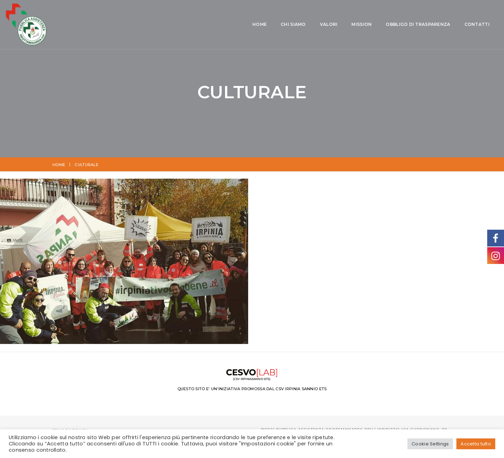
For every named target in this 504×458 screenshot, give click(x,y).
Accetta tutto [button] (476, 444)
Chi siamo (168, 25)
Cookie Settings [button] (430, 444)
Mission (237, 25)
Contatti (352, 25)
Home (135, 25)
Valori (204, 25)
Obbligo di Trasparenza (293, 25)
